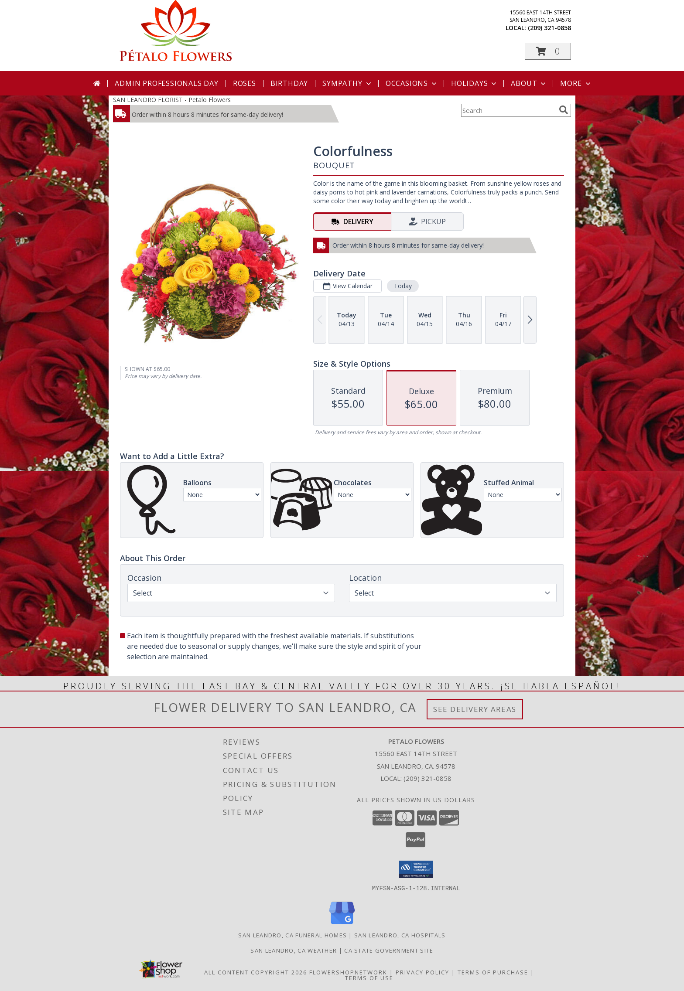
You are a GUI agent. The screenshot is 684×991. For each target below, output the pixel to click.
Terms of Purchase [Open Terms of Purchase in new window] (493, 972)
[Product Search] (508, 110)
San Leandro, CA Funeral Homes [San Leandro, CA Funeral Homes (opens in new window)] (292, 935)
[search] (564, 110)
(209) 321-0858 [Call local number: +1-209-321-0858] (549, 28)
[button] (548, 51)
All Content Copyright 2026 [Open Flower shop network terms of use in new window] (255, 972)
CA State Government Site (388, 950)
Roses (244, 83)
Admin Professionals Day (166, 83)
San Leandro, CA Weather (293, 950)
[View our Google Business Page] (342, 924)
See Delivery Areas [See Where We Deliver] (474, 709)
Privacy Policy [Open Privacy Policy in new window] (422, 972)
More (576, 83)
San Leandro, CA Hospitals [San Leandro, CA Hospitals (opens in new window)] (400, 935)
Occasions (412, 83)
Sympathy (347, 83)
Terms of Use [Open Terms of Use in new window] (369, 977)
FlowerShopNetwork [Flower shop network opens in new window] (348, 972)
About (529, 83)
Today (403, 286)
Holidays (474, 83)
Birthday (289, 83)
